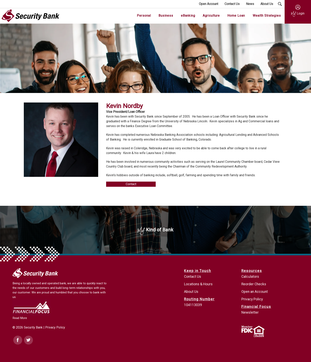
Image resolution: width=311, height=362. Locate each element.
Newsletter (250, 312)
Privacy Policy (55, 327)
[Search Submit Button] (280, 4)
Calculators (250, 277)
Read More (19, 318)
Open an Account (254, 292)
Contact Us (192, 277)
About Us (191, 292)
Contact (131, 184)
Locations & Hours (198, 284)
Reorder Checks (253, 284)
